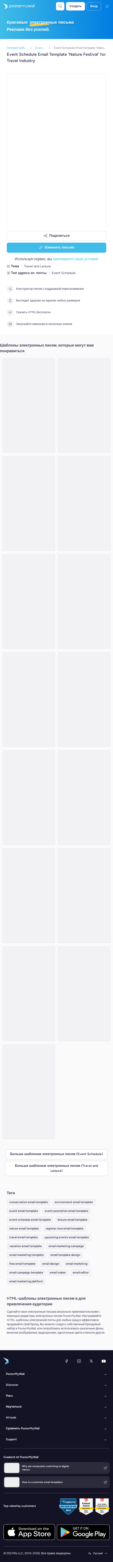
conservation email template (28, 1202)
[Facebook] (66, 1361)
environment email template (74, 1202)
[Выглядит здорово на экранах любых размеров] (10, 300)
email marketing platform (26, 1281)
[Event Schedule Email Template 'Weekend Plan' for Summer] (29, 895)
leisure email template (72, 1220)
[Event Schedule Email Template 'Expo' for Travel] (84, 797)
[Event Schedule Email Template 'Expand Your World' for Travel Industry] (29, 503)
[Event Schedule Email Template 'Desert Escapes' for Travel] (84, 993)
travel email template (23, 1237)
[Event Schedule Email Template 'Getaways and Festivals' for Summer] (29, 699)
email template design (65, 1255)
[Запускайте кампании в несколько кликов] (10, 324)
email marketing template (26, 1255)
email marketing (76, 1264)
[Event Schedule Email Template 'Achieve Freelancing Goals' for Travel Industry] (29, 797)
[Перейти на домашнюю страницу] (17, 6)
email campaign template (26, 1272)
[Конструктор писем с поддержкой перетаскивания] (10, 289)
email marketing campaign (66, 1246)
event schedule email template (30, 1220)
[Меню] (107, 6)
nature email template (24, 1228)
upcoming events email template (67, 1237)
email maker (58, 1272)
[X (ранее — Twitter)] (91, 1361)
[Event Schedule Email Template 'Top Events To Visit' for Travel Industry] (84, 405)
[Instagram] (79, 1361)
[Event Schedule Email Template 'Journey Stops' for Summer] (84, 503)
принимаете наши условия (75, 259)
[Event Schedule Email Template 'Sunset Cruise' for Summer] (84, 699)
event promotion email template (66, 1211)
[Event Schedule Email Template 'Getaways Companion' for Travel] (29, 993)
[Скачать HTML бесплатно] (10, 312)
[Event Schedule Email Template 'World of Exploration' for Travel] (84, 895)
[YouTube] (103, 1361)
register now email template (64, 1228)
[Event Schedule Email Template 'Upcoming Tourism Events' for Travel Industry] (29, 601)
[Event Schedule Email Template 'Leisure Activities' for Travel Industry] (84, 601)
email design (50, 1264)
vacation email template (25, 1246)
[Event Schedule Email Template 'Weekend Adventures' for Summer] (29, 1091)
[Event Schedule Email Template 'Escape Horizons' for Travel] (29, 405)
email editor (81, 1272)
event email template (23, 1211)
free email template (22, 1264)
